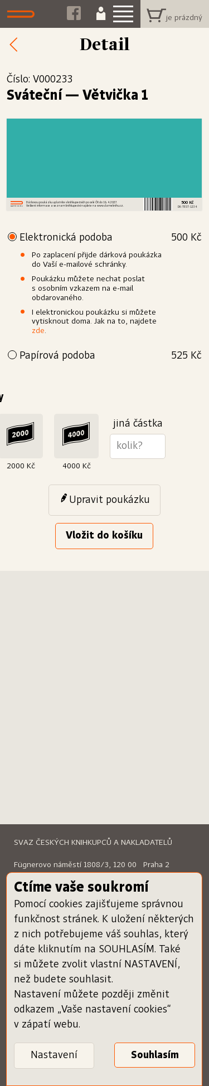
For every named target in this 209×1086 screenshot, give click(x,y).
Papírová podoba (110, 356)
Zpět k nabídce (16, 45)
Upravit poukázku (109, 500)
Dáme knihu (24, 14)
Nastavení (54, 1055)
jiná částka (138, 424)
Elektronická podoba (110, 238)
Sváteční (34, 95)
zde (38, 331)
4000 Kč (76, 466)
